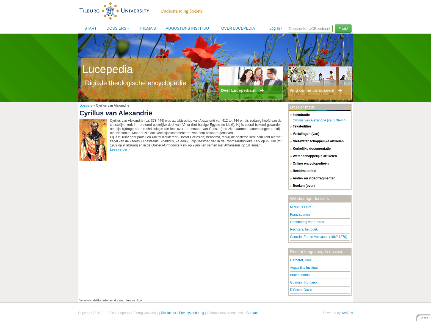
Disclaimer (168, 313)
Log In (276, 28)
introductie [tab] (299, 115)
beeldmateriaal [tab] (302, 171)
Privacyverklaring (191, 313)
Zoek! (343, 28)
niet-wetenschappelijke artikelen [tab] (316, 141)
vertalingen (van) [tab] (304, 134)
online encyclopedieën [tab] (309, 164)
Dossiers (118, 28)
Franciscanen (300, 214)
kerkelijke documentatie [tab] (310, 149)
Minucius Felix (300, 207)
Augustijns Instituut (188, 28)
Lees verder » (120, 149)
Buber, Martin (300, 275)
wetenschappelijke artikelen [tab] (313, 156)
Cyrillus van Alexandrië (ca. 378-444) (320, 120)
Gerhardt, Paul (300, 260)
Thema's (147, 28)
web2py (347, 313)
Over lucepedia (238, 28)
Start (90, 28)
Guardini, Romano (303, 282)
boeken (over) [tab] (302, 186)
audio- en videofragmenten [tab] (312, 178)
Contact (252, 313)
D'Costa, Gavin (301, 290)
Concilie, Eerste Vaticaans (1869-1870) (318, 237)
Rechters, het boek (304, 229)
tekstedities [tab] (300, 126)
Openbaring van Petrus (307, 222)
